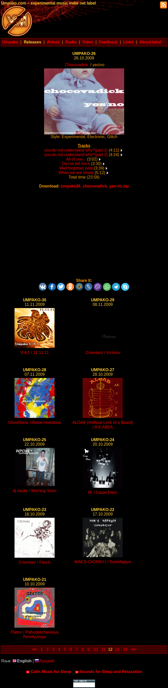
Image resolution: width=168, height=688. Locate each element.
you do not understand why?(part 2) (76, 155)
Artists (53, 42)
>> (133, 649)
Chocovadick (76, 65)
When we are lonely (76, 173)
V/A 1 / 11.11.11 (34, 352)
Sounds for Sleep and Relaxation (108, 672)
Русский (44, 661)
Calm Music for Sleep (48, 672)
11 (103, 649)
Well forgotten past (76, 168)
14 (125, 649)
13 (117, 649)
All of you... (76, 159)
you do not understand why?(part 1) (76, 150)
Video (87, 42)
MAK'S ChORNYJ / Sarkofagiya (102, 562)
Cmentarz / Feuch (34, 562)
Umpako (10, 42)
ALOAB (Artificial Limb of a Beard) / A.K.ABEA (102, 424)
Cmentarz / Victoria (103, 352)
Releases (32, 42)
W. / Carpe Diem (102, 492)
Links (128, 42)
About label (150, 42)
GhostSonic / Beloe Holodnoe (34, 422)
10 (95, 649)
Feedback (108, 42)
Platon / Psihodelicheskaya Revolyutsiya (34, 634)
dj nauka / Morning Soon (34, 491)
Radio (70, 42)
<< (34, 649)
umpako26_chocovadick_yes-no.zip (95, 186)
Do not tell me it (76, 164)
